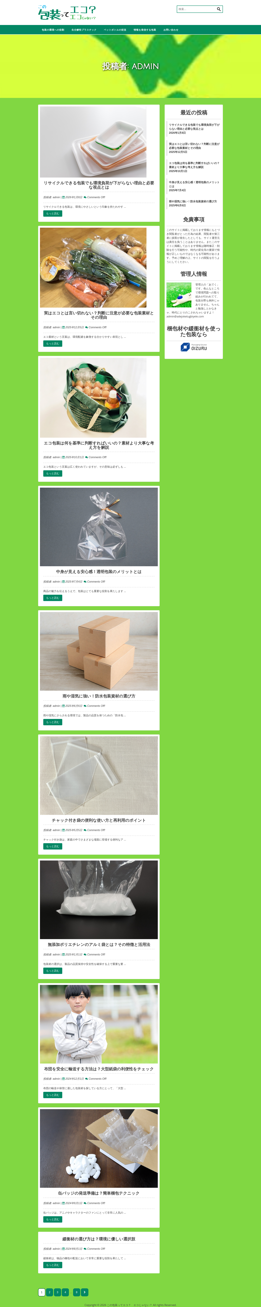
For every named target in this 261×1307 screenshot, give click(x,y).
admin (56, 197)
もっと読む (52, 213)
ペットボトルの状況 (115, 30)
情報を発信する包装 (145, 30)
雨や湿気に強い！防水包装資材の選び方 (99, 696)
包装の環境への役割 (53, 30)
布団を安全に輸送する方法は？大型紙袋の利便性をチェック (99, 1069)
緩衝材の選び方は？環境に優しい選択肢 (98, 1239)
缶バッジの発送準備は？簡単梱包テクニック (99, 1193)
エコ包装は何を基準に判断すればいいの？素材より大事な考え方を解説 (99, 445)
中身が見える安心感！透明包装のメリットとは (99, 572)
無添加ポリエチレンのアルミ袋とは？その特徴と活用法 (99, 944)
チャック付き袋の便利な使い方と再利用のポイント (99, 820)
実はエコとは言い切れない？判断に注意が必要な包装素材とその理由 (99, 315)
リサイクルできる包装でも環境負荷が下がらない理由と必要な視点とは (99, 185)
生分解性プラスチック (84, 30)
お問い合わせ (170, 30)
